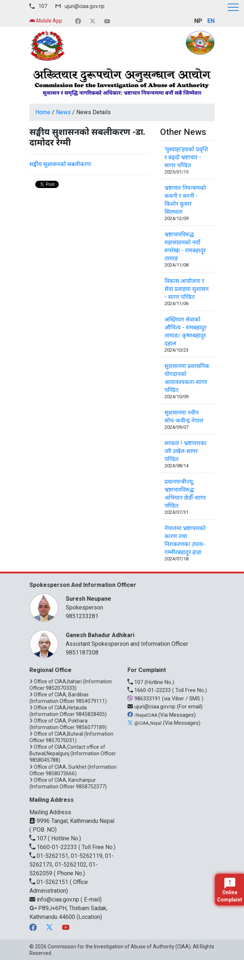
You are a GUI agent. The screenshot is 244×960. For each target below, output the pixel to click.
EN (211, 20)
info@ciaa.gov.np (55, 899)
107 (42, 6)
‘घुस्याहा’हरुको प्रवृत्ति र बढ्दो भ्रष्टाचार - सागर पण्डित (186, 157)
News (63, 112)
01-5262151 (49, 882)
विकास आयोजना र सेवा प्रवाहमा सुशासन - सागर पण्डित (186, 288)
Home (42, 112)
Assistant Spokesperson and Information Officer (136, 639)
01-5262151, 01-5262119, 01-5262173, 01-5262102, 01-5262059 (71, 864)
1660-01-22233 (149, 690)
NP (198, 20)
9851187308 (82, 652)
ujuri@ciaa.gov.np (85, 6)
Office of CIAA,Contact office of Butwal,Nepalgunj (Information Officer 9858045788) (72, 753)
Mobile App (45, 21)
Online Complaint (229, 890)
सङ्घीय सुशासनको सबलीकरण (60, 164)
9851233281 (82, 616)
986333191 (144, 698)
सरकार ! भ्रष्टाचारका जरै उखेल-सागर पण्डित (185, 451)
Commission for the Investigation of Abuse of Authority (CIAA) (119, 946)
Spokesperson (136, 603)
